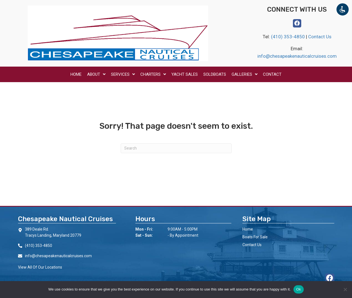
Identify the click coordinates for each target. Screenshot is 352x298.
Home (247, 229)
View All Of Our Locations (40, 267)
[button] (297, 23)
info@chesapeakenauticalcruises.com (297, 56)
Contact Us (319, 36)
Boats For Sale (255, 237)
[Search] (176, 148)
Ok (298, 289)
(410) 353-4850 (288, 36)
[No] (345, 289)
